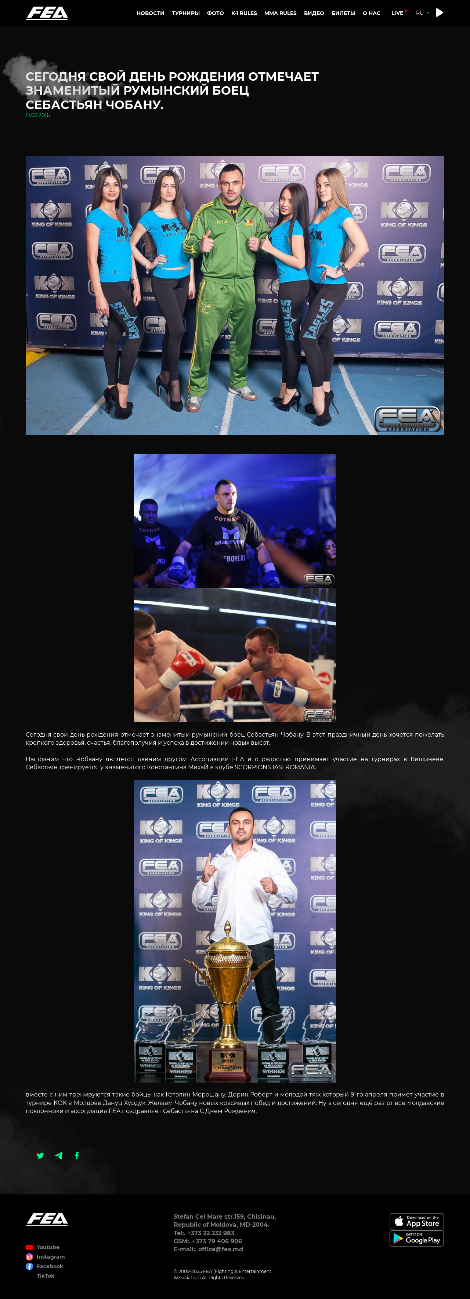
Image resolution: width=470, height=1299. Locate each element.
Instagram (51, 1257)
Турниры (186, 13)
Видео (314, 13)
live (397, 13)
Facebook (50, 1266)
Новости (150, 13)
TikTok (45, 1276)
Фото (215, 13)
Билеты (343, 13)
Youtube (48, 1247)
